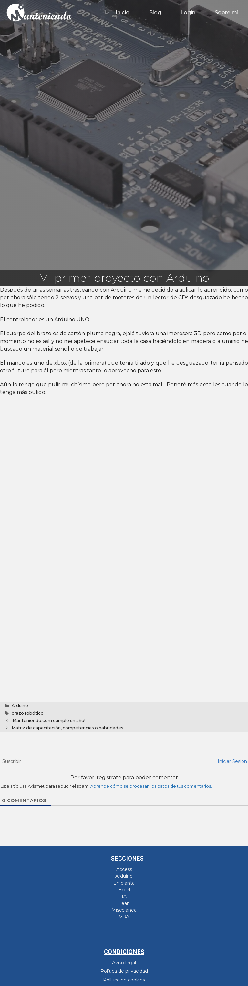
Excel (124, 890)
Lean (124, 903)
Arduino (20, 705)
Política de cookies (124, 980)
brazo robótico (28, 713)
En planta (124, 883)
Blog (155, 12)
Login (188, 12)
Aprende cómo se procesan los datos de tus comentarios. (151, 786)
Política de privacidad (124, 971)
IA (124, 896)
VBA (124, 917)
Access (124, 869)
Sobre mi (226, 12)
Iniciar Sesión (232, 761)
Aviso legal (124, 963)
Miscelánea (124, 910)
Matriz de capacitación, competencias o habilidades (67, 728)
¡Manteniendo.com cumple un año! (48, 720)
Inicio (122, 12)
